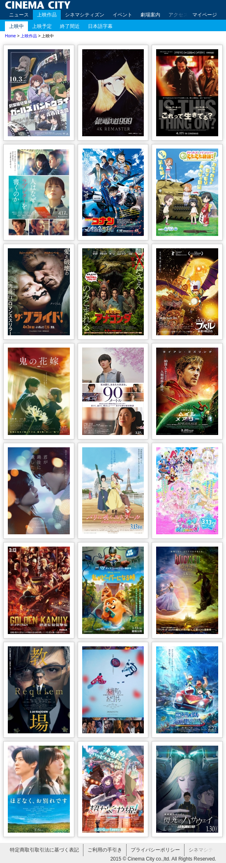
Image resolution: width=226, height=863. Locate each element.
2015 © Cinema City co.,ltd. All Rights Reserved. (163, 859)
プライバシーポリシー (155, 850)
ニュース (19, 15)
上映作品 (47, 15)
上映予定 (42, 26)
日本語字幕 (100, 26)
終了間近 (70, 26)
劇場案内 (150, 15)
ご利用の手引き (105, 850)
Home (10, 36)
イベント (122, 15)
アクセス (178, 15)
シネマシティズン (84, 15)
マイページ (204, 15)
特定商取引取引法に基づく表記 (44, 850)
